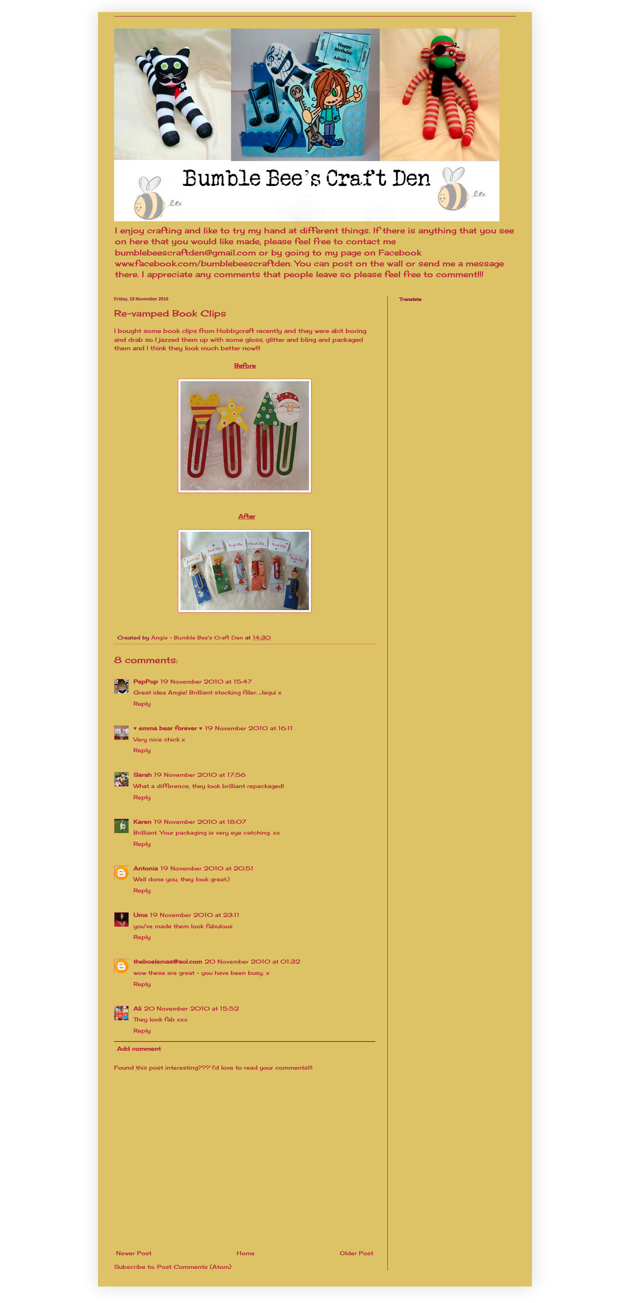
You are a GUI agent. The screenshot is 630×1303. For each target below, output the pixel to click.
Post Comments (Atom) (194, 1266)
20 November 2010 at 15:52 (191, 1008)
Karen (142, 821)
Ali (137, 1008)
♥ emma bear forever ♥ (167, 728)
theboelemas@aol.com (167, 961)
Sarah (142, 774)
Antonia (145, 868)
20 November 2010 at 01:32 (252, 961)
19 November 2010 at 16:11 (249, 728)
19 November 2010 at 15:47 (206, 681)
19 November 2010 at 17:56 (200, 774)
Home (246, 1253)
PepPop (145, 681)
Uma (140, 914)
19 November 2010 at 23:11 (194, 914)
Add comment (139, 1048)
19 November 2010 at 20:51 (207, 868)
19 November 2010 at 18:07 (200, 821)
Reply (142, 703)
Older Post (356, 1253)
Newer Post (133, 1253)
